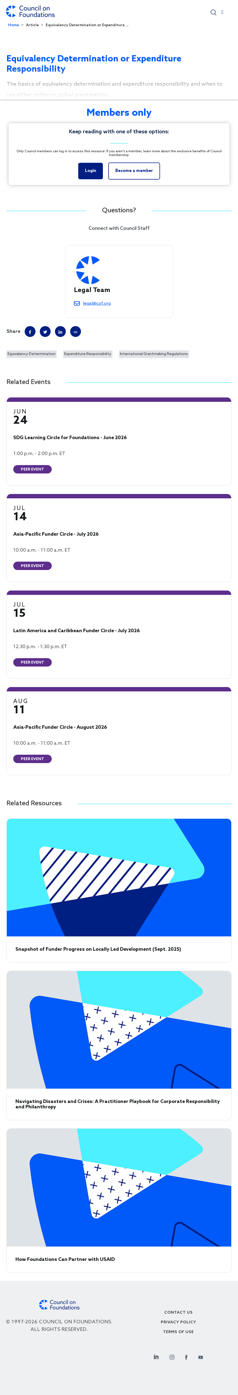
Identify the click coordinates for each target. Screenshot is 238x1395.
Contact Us (178, 1312)
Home (13, 25)
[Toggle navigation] (222, 13)
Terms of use (178, 1332)
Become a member (134, 170)
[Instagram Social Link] (171, 1356)
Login (90, 170)
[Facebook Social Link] (186, 1356)
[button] (213, 12)
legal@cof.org (97, 303)
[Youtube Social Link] (200, 1356)
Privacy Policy (178, 1322)
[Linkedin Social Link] (156, 1356)
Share (13, 331)
